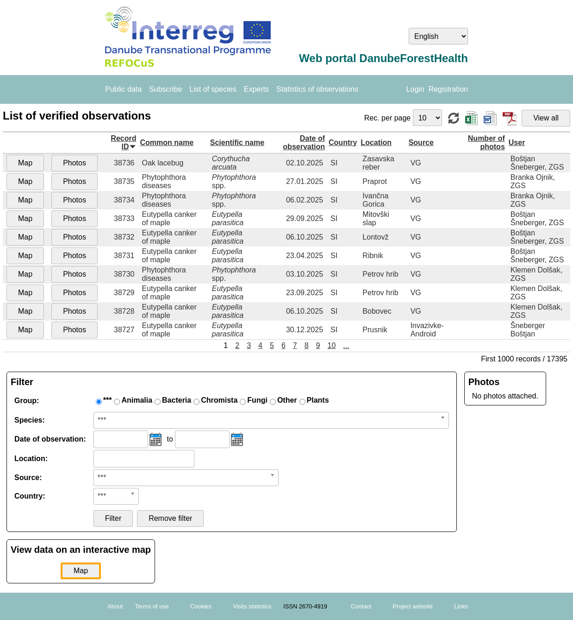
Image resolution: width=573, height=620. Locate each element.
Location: (31, 458)
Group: (26, 401)
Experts (256, 89)
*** (107, 400)
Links (461, 606)
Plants (318, 400)
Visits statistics (252, 606)
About (115, 606)
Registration (448, 89)
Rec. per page (388, 118)
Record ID (123, 142)
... (346, 345)
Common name (166, 142)
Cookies (201, 606)
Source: (28, 477)
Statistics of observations (317, 89)
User (517, 142)
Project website (412, 606)
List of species (212, 89)
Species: (29, 420)
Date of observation (304, 142)
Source (421, 142)
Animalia (136, 400)
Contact (361, 606)
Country (343, 142)
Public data (123, 89)
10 (332, 345)
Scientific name (237, 142)
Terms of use (152, 606)
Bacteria (176, 400)
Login (415, 89)
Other (287, 400)
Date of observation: (50, 439)
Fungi (257, 400)
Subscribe (165, 89)
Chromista (219, 400)
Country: (29, 496)
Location (376, 142)
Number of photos (486, 142)
